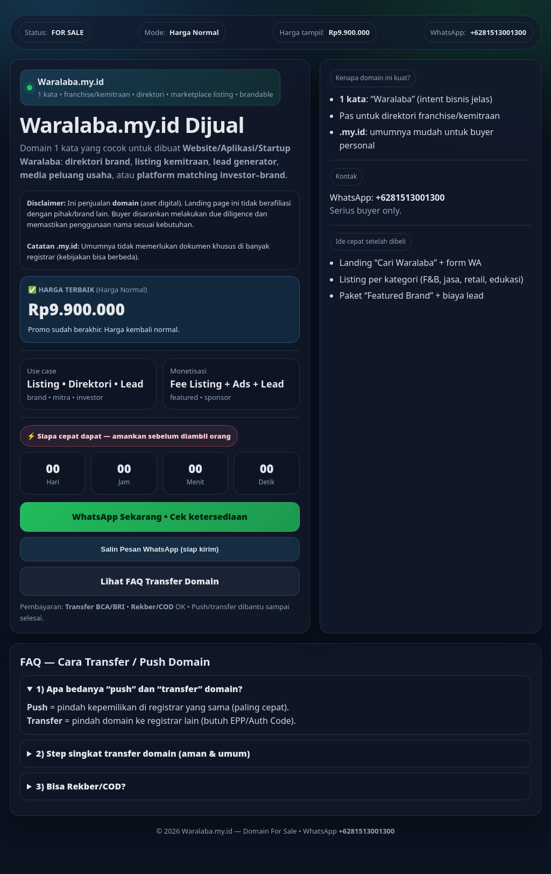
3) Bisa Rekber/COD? (80, 786)
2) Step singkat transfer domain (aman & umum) (143, 753)
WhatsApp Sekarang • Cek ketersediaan (160, 517)
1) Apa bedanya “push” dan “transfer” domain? (139, 689)
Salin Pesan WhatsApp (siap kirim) (159, 549)
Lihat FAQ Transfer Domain (160, 581)
